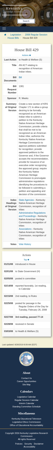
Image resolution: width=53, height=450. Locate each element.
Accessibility (29, 446)
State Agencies (26, 200)
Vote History (25, 244)
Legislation (15, 34)
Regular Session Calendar (26, 400)
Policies (18, 444)
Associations (25, 229)
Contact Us (26, 378)
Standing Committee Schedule (26, 406)
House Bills (13, 38)
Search (26, 21)
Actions (26, 55)
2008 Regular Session (36, 34)
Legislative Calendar (26, 397)
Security (28, 444)
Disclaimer (39, 444)
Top (26, 260)
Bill (20, 77)
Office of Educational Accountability (26, 425)
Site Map (26, 384)
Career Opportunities (26, 381)
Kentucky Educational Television (26, 419)
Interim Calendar (26, 403)
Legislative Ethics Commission (26, 422)
